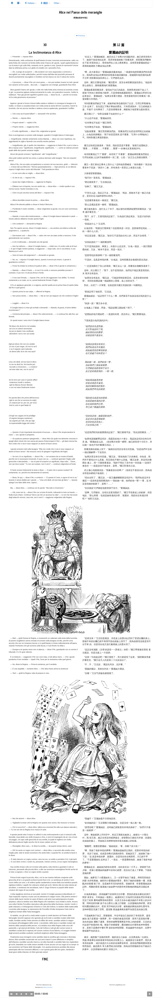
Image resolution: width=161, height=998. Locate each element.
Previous (80, 35)
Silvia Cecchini (47, 987)
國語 (45, 3)
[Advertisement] (80, 24)
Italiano (30, 3)
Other (57, 3)
